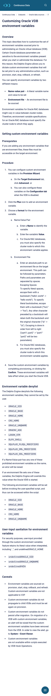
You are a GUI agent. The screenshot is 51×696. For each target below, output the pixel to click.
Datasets (21, 15)
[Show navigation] (45, 690)
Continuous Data (22, 5)
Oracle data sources (36, 15)
